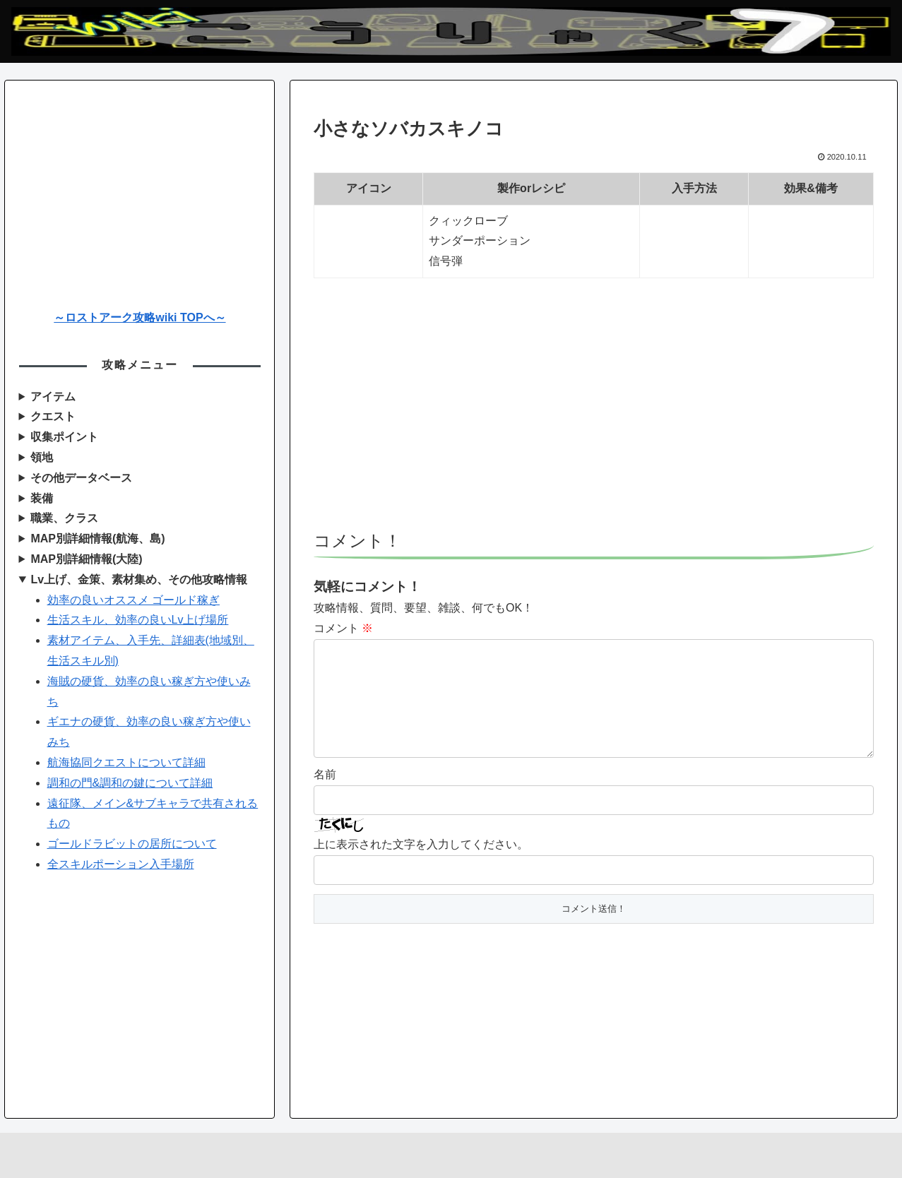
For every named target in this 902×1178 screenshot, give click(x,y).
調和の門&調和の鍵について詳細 (130, 783)
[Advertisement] (594, 411)
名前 (325, 797)
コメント (343, 628)
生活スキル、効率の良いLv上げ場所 (138, 620)
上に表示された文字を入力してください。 (421, 867)
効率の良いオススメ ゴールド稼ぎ (133, 600)
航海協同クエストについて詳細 (126, 762)
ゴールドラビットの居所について (132, 844)
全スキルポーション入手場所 (120, 864)
